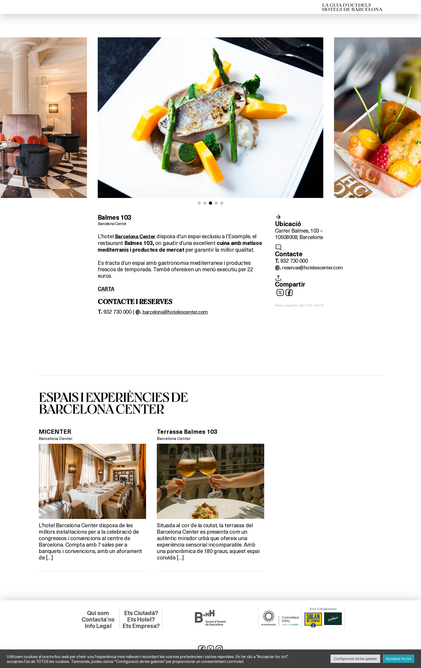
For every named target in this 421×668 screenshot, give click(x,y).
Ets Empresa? (141, 625)
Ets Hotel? (140, 619)
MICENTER (56, 431)
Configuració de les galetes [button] (355, 658)
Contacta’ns (98, 619)
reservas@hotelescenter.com (316, 267)
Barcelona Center (113, 223)
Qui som (98, 612)
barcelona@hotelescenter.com (179, 311)
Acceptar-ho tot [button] (398, 658)
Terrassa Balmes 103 (188, 431)
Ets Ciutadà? (141, 612)
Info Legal (98, 625)
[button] (199, 203)
